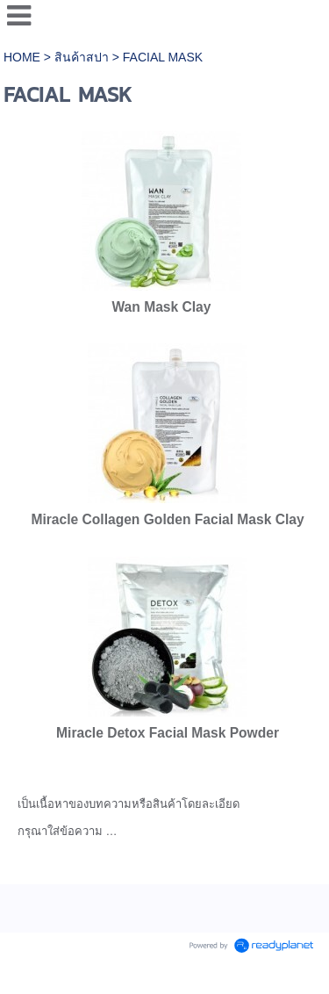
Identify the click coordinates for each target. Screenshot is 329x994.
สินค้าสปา (81, 57)
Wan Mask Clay (161, 306)
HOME (24, 57)
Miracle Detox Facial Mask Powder (167, 732)
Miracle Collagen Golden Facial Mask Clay (167, 519)
